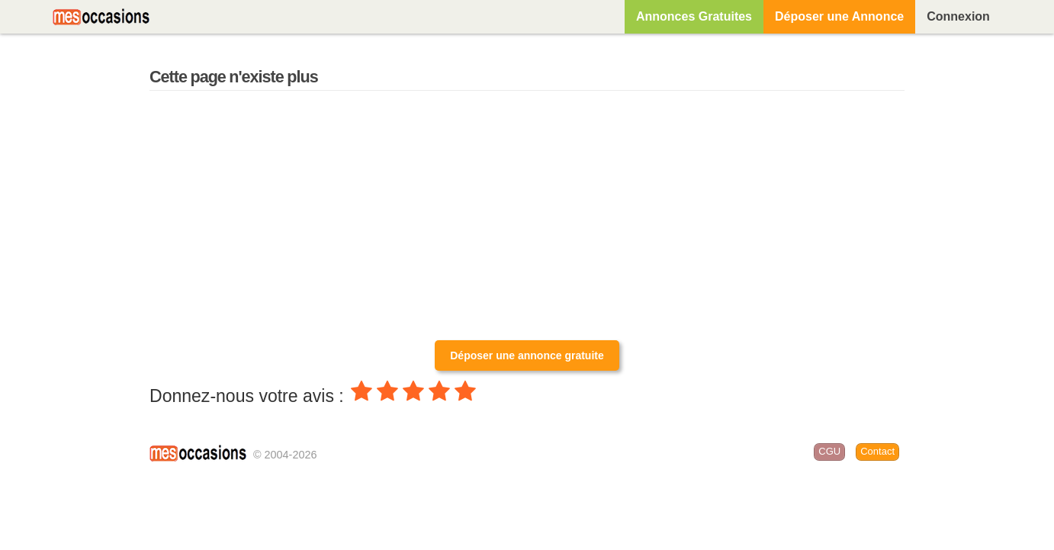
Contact (877, 451)
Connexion (958, 16)
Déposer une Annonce (839, 16)
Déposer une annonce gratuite (526, 355)
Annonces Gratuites (694, 16)
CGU (829, 451)
